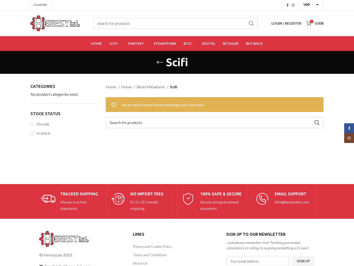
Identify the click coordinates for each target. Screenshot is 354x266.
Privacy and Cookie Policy (152, 246)
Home (111, 86)
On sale (42, 124)
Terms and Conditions (150, 255)
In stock (43, 133)
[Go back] (160, 62)
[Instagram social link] (293, 5)
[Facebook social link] (287, 5)
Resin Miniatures (151, 86)
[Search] (175, 23)
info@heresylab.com (292, 202)
